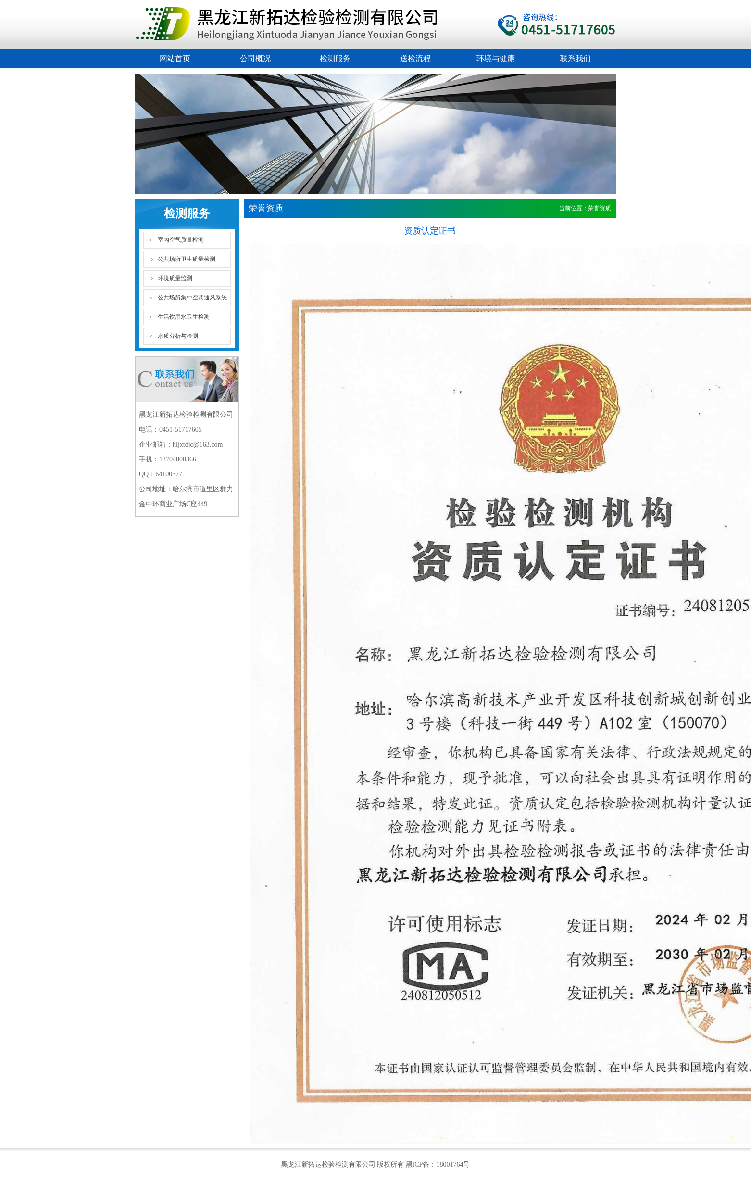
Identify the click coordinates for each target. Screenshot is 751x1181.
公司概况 (255, 58)
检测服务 (335, 58)
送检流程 (415, 58)
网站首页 (175, 58)
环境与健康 (495, 58)
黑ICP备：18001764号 (438, 1164)
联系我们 (575, 58)
